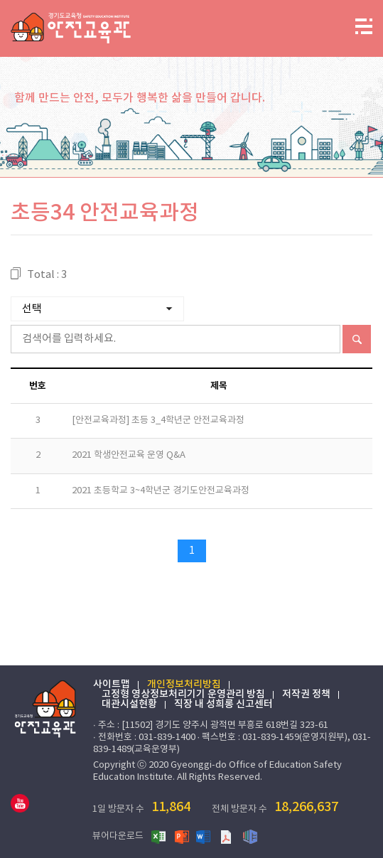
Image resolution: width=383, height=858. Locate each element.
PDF (227, 836)
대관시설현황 (129, 704)
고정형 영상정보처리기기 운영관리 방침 (183, 694)
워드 (204, 836)
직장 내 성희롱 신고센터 (223, 704)
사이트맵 (111, 685)
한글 (250, 836)
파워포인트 (181, 836)
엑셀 (159, 836)
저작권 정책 (306, 694)
